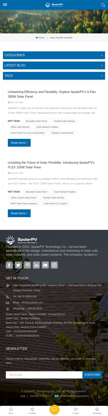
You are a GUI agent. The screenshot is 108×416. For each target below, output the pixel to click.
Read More (18, 142)
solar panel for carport (55, 203)
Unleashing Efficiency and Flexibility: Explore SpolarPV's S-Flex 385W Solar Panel (52, 94)
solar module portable (47, 127)
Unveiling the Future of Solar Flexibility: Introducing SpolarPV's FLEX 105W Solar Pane (51, 165)
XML (23, 396)
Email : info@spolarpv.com (28, 302)
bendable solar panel (36, 121)
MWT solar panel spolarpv (24, 203)
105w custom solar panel (23, 197)
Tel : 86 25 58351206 (25, 296)
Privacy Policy (41, 396)
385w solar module (20, 127)
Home (40, 37)
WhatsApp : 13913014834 (27, 308)
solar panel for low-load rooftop (28, 133)
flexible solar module (64, 121)
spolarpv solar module (62, 133)
